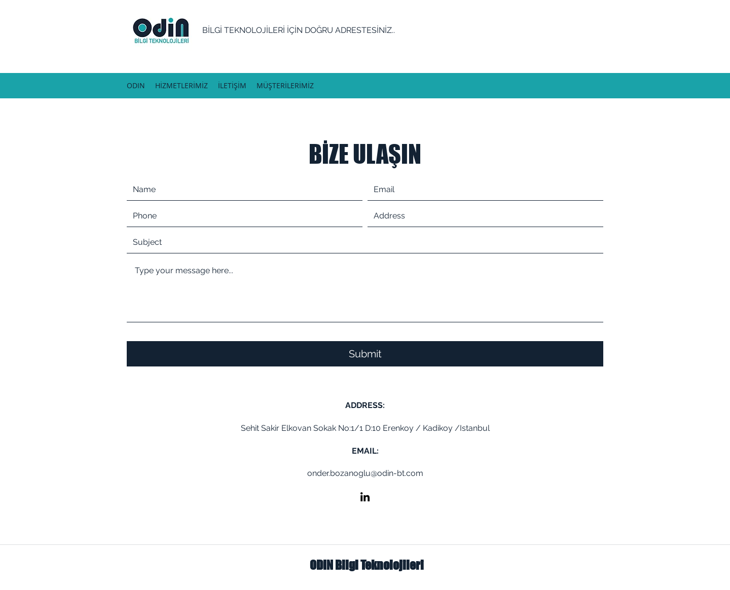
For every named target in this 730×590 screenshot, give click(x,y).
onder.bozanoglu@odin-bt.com (365, 473)
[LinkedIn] (365, 496)
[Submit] (365, 353)
